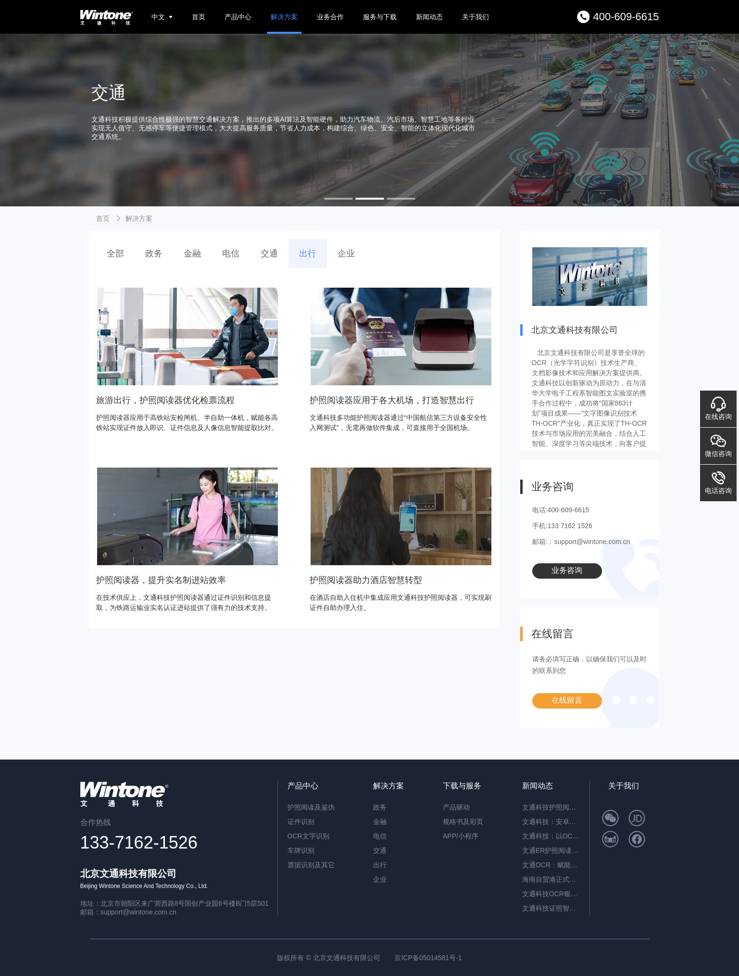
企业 (346, 253)
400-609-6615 (626, 17)
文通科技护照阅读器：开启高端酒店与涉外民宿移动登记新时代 (551, 807)
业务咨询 (566, 570)
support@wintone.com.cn (138, 912)
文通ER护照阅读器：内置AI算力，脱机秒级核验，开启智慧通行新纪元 (551, 850)
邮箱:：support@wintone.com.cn (581, 541)
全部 (115, 253)
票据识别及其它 (311, 865)
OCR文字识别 (308, 836)
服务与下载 (380, 17)
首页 (198, 17)
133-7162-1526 (139, 842)
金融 (192, 253)
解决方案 (284, 17)
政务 (154, 253)
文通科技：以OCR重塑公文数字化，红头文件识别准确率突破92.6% (551, 836)
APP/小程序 (460, 836)
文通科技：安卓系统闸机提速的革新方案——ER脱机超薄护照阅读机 (551, 821)
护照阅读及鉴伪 (311, 807)
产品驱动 (456, 807)
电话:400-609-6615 (560, 510)
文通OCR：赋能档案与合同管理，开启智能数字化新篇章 (551, 865)
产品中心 (238, 17)
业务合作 (330, 17)
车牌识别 (301, 850)
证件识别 (301, 821)
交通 (269, 253)
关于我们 (475, 17)
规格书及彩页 (463, 821)
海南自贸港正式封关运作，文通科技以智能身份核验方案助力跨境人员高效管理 (551, 879)
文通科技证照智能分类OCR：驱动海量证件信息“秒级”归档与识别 (551, 908)
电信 (230, 253)
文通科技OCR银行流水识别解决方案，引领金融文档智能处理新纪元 (551, 894)
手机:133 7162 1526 (562, 526)
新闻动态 (429, 17)
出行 (307, 253)
